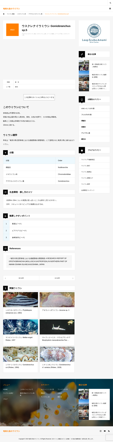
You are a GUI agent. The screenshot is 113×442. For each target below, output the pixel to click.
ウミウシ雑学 (85, 184)
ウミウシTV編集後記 (88, 159)
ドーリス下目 (58, 34)
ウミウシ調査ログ (87, 178)
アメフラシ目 (85, 133)
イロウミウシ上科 (41, 34)
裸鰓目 (83, 121)
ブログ (5, 399)
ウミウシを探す (8, 393)
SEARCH (110, 2)
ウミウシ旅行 (85, 166)
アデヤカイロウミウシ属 (28, 34)
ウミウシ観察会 (86, 172)
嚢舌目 (83, 139)
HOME (5, 389)
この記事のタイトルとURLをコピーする (39, 97)
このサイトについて (26, 389)
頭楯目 (83, 127)
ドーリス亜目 (50, 34)
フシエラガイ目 (86, 114)
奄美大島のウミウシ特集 (27, 394)
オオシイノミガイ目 (87, 108)
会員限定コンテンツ (87, 190)
